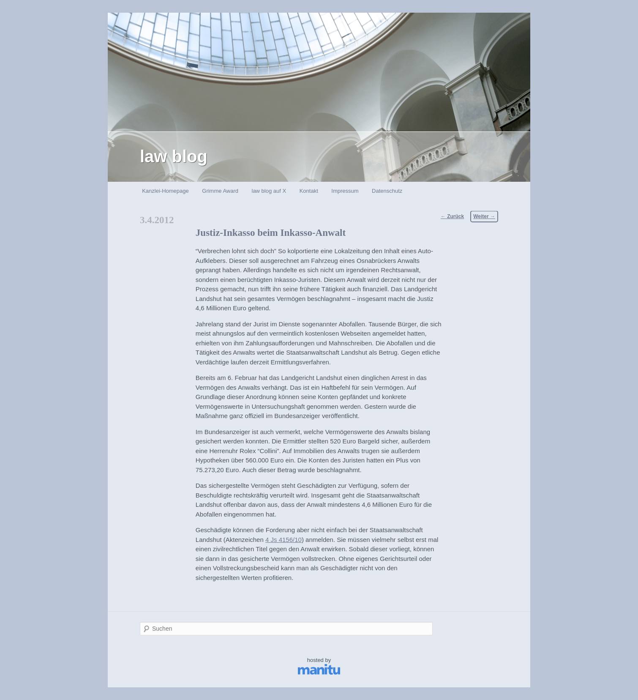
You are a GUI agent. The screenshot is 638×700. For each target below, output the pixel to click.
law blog (173, 156)
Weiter (484, 216)
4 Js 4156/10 (283, 539)
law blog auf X (269, 191)
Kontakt (309, 191)
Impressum (344, 191)
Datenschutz (387, 191)
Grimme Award (220, 191)
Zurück (452, 216)
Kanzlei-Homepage (165, 191)
